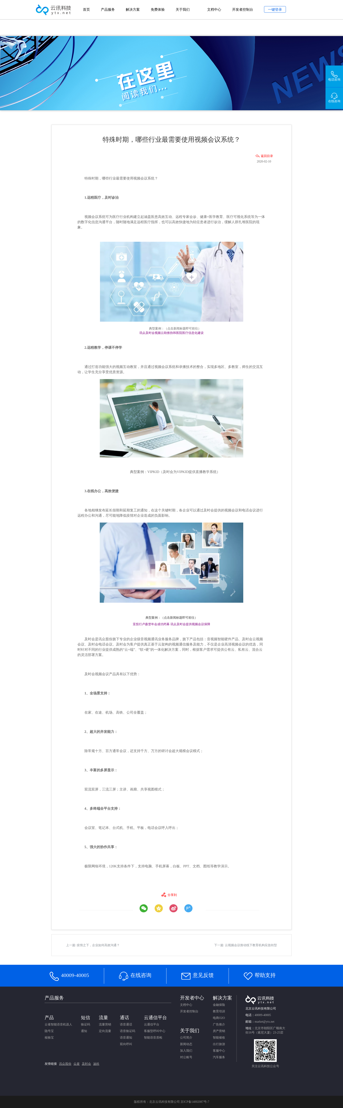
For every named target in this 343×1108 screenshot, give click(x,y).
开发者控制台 (242, 9)
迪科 (96, 1063)
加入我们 (186, 1050)
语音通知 (126, 1037)
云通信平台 (151, 1024)
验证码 (85, 1024)
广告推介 (219, 1024)
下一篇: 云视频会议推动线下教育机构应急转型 (245, 945)
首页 (86, 9)
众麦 (77, 1063)
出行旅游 (219, 1044)
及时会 (86, 1063)
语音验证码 (127, 1031)
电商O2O (219, 1018)
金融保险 (219, 1004)
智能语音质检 (153, 1037)
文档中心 (214, 9)
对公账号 (186, 1057)
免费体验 (158, 9)
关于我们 (183, 9)
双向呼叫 (126, 1044)
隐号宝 (49, 1031)
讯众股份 (65, 1063)
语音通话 (126, 1024)
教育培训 (219, 1011)
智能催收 (219, 1037)
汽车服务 (219, 1057)
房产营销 (219, 1031)
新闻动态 (186, 1044)
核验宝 (49, 1037)
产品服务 (108, 9)
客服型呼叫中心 (154, 1031)
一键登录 (275, 9)
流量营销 (105, 1024)
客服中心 (219, 1050)
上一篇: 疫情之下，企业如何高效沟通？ (93, 945)
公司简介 (186, 1037)
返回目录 (267, 156)
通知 (84, 1031)
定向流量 (105, 1031)
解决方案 (133, 9)
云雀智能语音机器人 (58, 1024)
